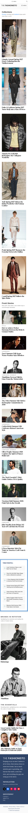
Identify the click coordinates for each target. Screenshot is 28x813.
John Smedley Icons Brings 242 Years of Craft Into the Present (13, 526)
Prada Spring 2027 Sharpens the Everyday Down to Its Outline (13, 251)
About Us (6, 798)
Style (4, 325)
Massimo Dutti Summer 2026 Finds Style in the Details (12, 502)
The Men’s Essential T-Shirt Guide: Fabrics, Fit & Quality (12, 478)
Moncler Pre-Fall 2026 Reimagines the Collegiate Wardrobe (11, 155)
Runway (4, 14)
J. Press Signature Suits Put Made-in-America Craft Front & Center (13, 550)
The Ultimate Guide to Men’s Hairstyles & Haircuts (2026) (11, 749)
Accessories (6, 499)
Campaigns (5, 375)
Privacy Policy (12, 806)
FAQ (4, 800)
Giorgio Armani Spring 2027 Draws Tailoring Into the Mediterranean (12, 61)
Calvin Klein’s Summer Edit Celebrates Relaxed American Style (12, 428)
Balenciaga (5, 662)
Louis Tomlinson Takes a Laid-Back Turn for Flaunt (14, 568)
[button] (27, 1)
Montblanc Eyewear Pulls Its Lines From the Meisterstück (12, 378)
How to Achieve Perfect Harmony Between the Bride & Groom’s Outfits (13, 330)
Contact (5, 796)
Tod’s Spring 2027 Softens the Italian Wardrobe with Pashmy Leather (13, 204)
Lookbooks (6, 351)
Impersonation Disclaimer (14, 808)
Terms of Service (20, 806)
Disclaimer (6, 806)
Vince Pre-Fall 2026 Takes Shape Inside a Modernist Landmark (15, 574)
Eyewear (13, 375)
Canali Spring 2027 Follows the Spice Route (13, 297)
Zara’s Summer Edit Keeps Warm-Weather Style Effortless (13, 354)
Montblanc (5, 698)
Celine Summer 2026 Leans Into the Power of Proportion (15, 592)
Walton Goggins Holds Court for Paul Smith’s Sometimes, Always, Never (15, 599)
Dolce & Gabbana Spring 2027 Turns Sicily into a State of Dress (13, 108)
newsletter (14, 784)
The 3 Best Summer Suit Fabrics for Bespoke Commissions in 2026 (13, 402)
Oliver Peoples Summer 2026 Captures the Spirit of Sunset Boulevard (12, 454)
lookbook (16, 14)
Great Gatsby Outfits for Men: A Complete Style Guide (12, 729)
